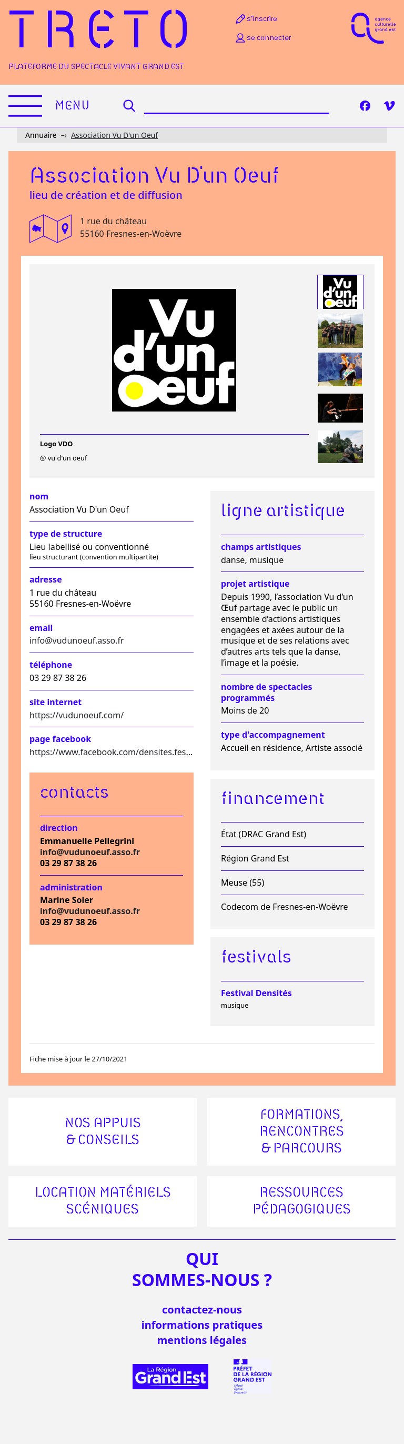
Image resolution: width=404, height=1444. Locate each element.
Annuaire (41, 135)
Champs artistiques (261, 547)
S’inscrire (255, 19)
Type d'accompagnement (273, 734)
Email (41, 628)
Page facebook (60, 739)
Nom (38, 496)
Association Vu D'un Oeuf (114, 135)
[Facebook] (365, 106)
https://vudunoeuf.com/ (76, 715)
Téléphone (50, 664)
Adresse (45, 579)
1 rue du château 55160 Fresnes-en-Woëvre (130, 227)
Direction (59, 828)
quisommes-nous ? (202, 1269)
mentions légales (202, 1340)
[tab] (340, 292)
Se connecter (262, 38)
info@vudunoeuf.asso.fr (76, 640)
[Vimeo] (389, 105)
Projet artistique (255, 583)
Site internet (55, 702)
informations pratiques (202, 1324)
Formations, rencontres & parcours (301, 1132)
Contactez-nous (202, 1309)
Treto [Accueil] (103, 33)
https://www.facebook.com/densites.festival (116, 752)
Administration (71, 887)
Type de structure (65, 533)
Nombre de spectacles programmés (266, 692)
